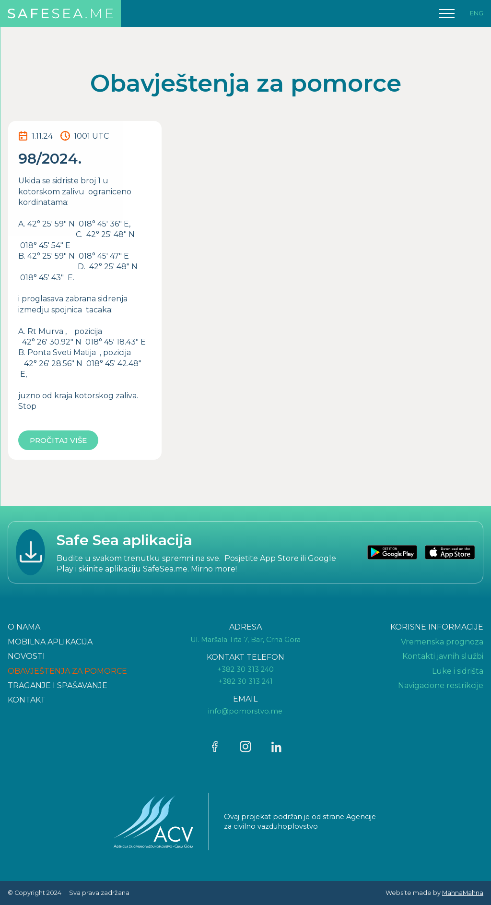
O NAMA (24, 626)
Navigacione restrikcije (440, 685)
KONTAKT (27, 699)
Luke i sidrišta (457, 671)
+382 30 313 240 (245, 669)
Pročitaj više (58, 440)
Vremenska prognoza (442, 641)
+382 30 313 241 (245, 681)
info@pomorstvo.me (245, 711)
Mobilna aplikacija (50, 641)
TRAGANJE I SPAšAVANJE (57, 685)
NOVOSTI (26, 656)
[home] (60, 13)
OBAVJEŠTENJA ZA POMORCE (67, 671)
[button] (446, 13)
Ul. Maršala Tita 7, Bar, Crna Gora (245, 639)
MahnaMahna (462, 892)
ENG (476, 13)
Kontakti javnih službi (442, 656)
